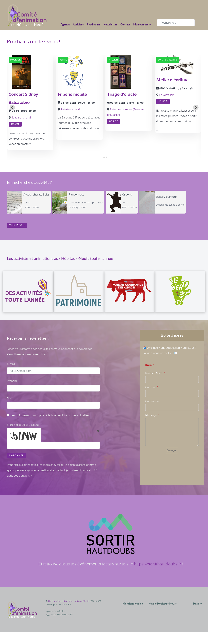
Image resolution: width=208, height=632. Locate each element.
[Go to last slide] (12, 107)
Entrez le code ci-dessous (23, 424)
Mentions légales (133, 603)
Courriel (150, 387)
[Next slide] (196, 107)
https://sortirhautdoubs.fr (157, 564)
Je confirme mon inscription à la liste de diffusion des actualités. (48, 415)
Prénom (12, 381)
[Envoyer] (171, 450)
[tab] (102, 157)
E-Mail (11, 363)
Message (151, 415)
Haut (198, 603)
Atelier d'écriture (172, 80)
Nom (10, 398)
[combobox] (176, 22)
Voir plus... (17, 225)
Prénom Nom (153, 373)
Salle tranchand (21, 117)
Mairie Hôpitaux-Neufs (163, 603)
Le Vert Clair (166, 95)
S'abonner (16, 455)
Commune (152, 401)
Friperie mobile (72, 94)
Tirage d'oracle (122, 94)
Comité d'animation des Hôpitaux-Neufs (69, 601)
